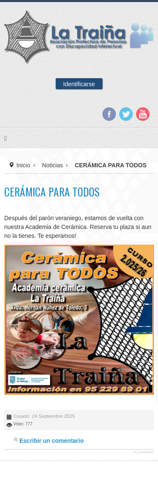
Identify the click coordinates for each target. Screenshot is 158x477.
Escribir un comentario (51, 440)
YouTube (143, 114)
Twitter (126, 114)
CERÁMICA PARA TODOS (51, 191)
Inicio (23, 165)
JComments (144, 452)
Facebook (109, 114)
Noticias (52, 165)
